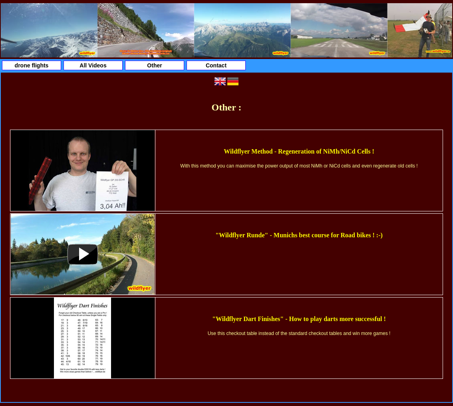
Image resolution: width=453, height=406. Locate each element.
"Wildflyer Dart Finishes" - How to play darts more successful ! (299, 318)
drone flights (32, 65)
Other (154, 65)
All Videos (92, 65)
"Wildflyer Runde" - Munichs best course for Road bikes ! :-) (299, 235)
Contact (216, 65)
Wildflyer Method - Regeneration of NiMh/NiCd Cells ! (299, 151)
